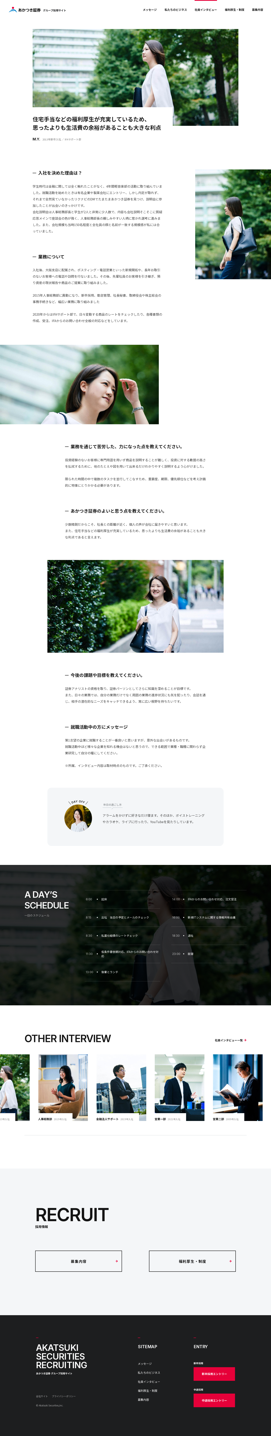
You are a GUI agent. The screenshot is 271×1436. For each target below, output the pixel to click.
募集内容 (257, 10)
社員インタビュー (206, 10)
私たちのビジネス (176, 10)
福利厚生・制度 (234, 10)
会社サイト (42, 1396)
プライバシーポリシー (64, 1396)
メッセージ (150, 10)
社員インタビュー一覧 (231, 1040)
